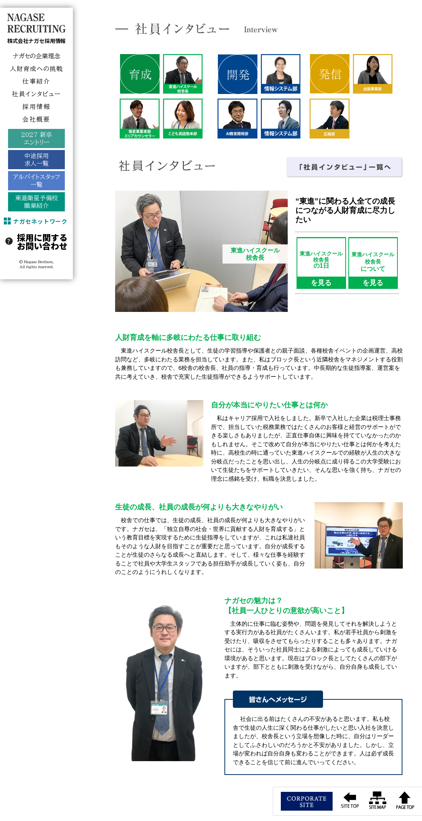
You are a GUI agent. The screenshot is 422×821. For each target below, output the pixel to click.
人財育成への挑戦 (36, 69)
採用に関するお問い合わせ (42, 241)
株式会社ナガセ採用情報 (36, 41)
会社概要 (36, 119)
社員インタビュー (36, 94)
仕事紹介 (36, 81)
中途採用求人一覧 (36, 160)
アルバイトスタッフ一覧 (36, 181)
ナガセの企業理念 (36, 56)
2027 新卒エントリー (36, 138)
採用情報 (36, 107)
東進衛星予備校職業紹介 (36, 202)
